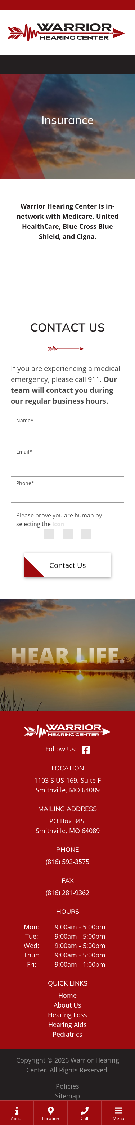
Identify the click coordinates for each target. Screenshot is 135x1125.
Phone (25, 483)
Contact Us (67, 565)
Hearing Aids (67, 1024)
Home (67, 995)
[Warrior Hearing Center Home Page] (67, 27)
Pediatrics (67, 1034)
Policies (67, 1086)
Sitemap (67, 1095)
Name (24, 420)
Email (24, 451)
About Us (67, 1005)
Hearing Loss (67, 1014)
